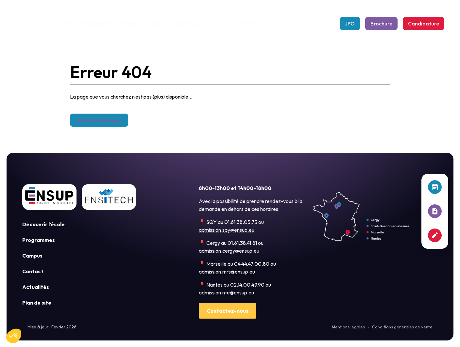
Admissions (190, 23)
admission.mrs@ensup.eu (227, 271)
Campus (129, 23)
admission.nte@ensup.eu (226, 292)
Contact (220, 23)
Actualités (35, 287)
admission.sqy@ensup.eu (226, 230)
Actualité (246, 23)
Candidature (423, 23)
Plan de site (36, 302)
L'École (69, 23)
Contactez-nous (227, 311)
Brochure (381, 23)
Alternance (158, 23)
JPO (350, 23)
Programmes (98, 23)
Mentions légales (348, 326)
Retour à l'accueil (99, 120)
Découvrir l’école (43, 224)
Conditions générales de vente (402, 326)
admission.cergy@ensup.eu (229, 250)
